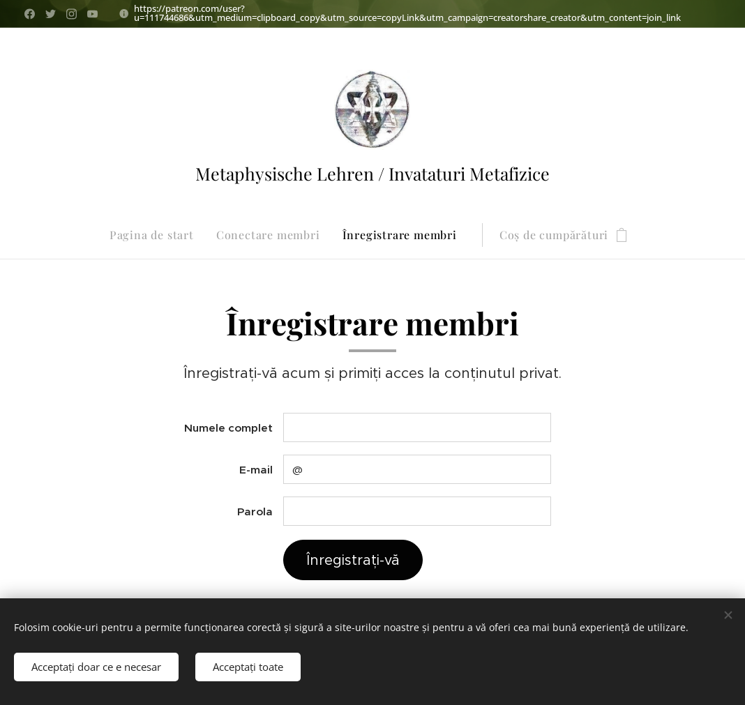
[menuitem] (157, 235)
